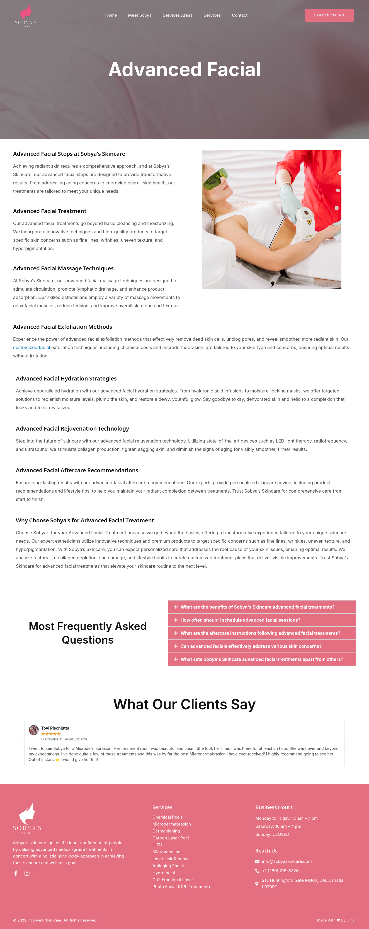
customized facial (31, 347)
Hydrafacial (163, 872)
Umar (351, 920)
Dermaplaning (166, 831)
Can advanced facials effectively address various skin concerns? (251, 646)
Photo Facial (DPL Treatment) (181, 886)
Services (212, 15)
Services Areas (178, 15)
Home (111, 15)
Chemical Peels (167, 817)
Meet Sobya (140, 15)
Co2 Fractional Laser (172, 879)
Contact (239, 15)
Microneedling (166, 851)
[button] (262, 607)
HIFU (157, 845)
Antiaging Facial (168, 865)
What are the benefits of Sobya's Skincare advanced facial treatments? (258, 607)
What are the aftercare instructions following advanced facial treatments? (261, 633)
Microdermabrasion (171, 824)
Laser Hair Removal (171, 858)
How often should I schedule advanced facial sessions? (240, 620)
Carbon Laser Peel (170, 838)
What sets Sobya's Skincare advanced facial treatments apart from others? (262, 659)
